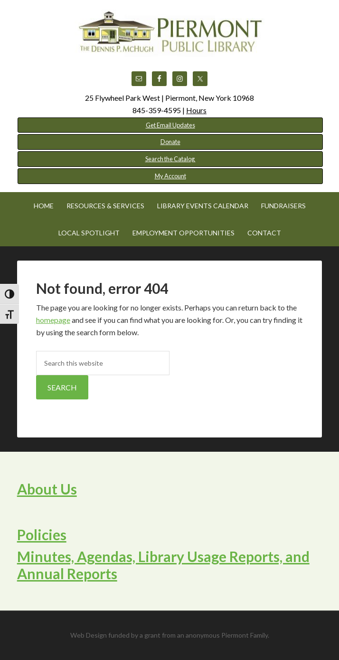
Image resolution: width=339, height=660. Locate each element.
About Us (47, 488)
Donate (170, 142)
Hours (196, 110)
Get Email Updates (170, 125)
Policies (41, 534)
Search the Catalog (170, 159)
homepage (53, 319)
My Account (170, 176)
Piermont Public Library (169, 33)
